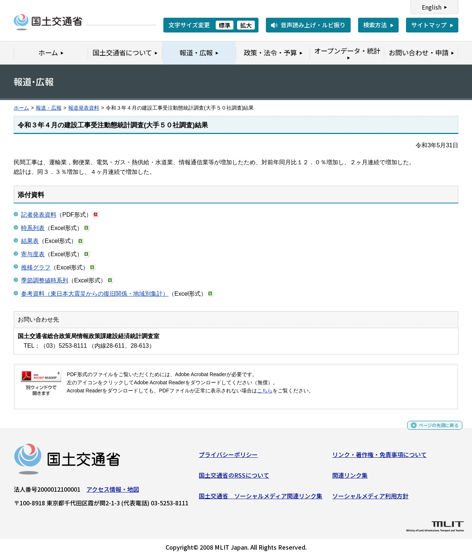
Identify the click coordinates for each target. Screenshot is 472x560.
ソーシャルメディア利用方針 (370, 498)
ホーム (21, 108)
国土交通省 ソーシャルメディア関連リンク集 (260, 498)
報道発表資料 (83, 108)
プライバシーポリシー (228, 457)
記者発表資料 (38, 215)
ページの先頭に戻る (432, 430)
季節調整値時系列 (44, 280)
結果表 (30, 241)
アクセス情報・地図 (112, 492)
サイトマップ (429, 24)
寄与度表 (33, 254)
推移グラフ (36, 267)
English (431, 7)
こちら (265, 391)
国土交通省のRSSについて (234, 478)
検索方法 (375, 24)
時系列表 (33, 228)
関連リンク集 (350, 478)
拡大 (246, 25)
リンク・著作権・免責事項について (379, 457)
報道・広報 (49, 108)
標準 (224, 25)
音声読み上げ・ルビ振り (313, 24)
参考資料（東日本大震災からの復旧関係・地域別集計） (95, 294)
